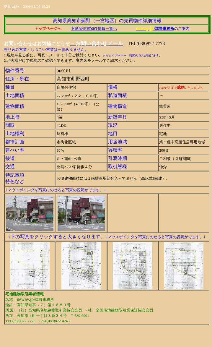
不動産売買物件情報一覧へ (94, 28)
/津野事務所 (164, 28)
